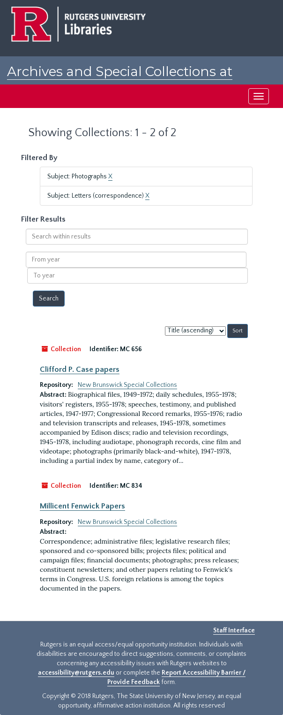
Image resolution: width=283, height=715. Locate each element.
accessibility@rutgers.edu (76, 673)
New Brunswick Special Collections (127, 385)
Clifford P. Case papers (79, 369)
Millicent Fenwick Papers (82, 506)
